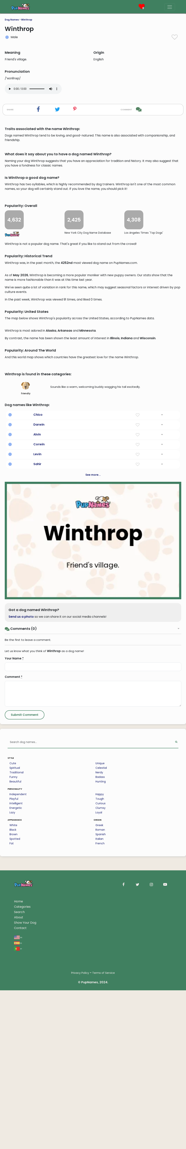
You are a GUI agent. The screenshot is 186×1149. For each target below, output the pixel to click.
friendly (25, 660)
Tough (99, 1070)
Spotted (14, 1110)
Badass (100, 1048)
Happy (99, 1066)
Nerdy (99, 1044)
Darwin (38, 696)
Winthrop (26, 19)
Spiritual (14, 1039)
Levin (37, 726)
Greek (99, 1097)
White (13, 1097)
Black (12, 1101)
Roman (100, 1101)
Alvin (37, 706)
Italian (99, 1110)
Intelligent (16, 1075)
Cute (12, 1035)
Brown (13, 1106)
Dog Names (12, 19)
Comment (13, 948)
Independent (18, 1066)
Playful (13, 1070)
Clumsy (100, 1079)
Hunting (100, 1053)
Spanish (100, 1106)
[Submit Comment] (24, 986)
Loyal (98, 1084)
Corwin (39, 716)
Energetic (15, 1079)
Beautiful (15, 1053)
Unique (100, 1035)
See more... (93, 746)
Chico (38, 686)
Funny (13, 1048)
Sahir (37, 735)
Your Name (14, 930)
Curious (100, 1075)
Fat (11, 1115)
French (100, 1115)
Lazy (12, 1084)
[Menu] (169, 7)
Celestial (101, 1039)
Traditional (16, 1044)
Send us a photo (21, 888)
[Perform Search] (176, 1014)
